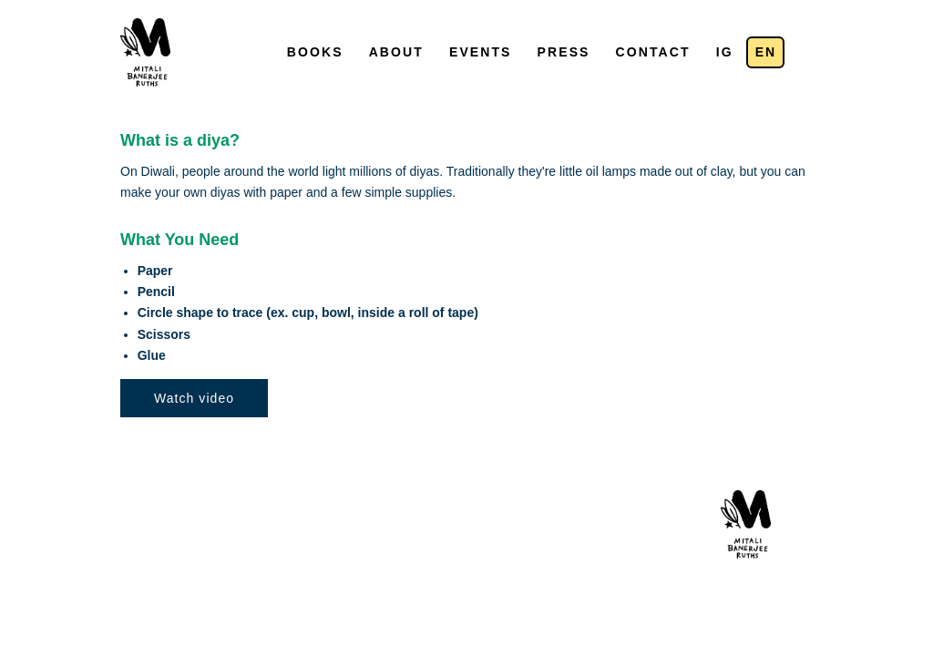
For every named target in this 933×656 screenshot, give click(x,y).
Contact (653, 52)
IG (724, 52)
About (396, 52)
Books (315, 52)
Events (480, 52)
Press (564, 52)
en (766, 52)
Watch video (194, 398)
